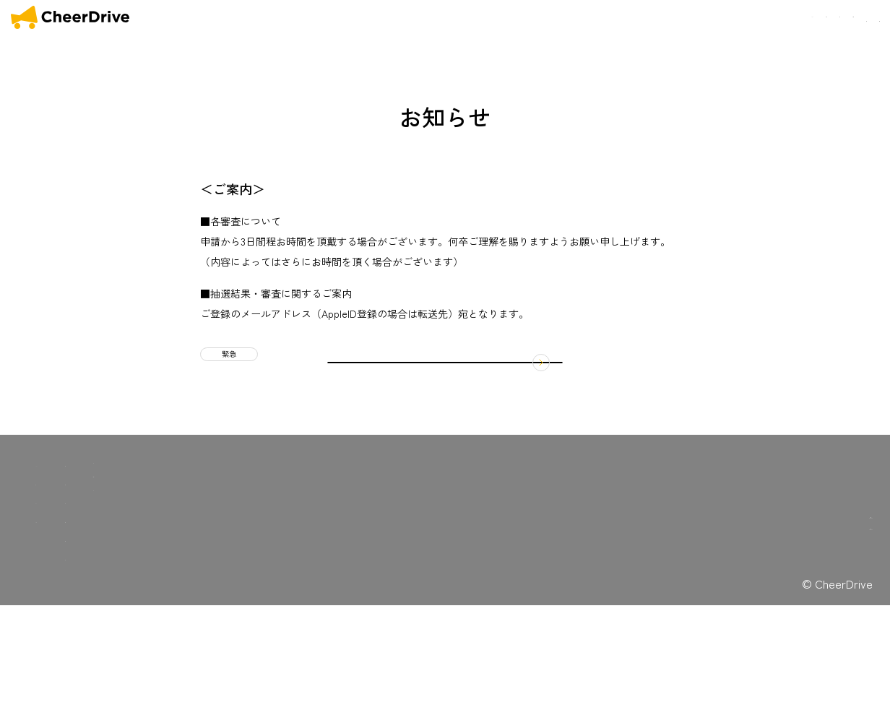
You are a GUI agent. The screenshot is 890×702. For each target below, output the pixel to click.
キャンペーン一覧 (171, 594)
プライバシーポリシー (276, 581)
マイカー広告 (162, 556)
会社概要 (796, 18)
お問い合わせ (853, 18)
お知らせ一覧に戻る (445, 437)
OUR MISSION (595, 18)
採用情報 (152, 650)
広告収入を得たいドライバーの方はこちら (787, 652)
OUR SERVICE (66, 575)
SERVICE (660, 18)
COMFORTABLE (730, 18)
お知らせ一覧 (162, 575)
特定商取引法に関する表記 (284, 568)
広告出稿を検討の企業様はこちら (787, 621)
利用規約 (252, 554)
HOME (537, 18)
